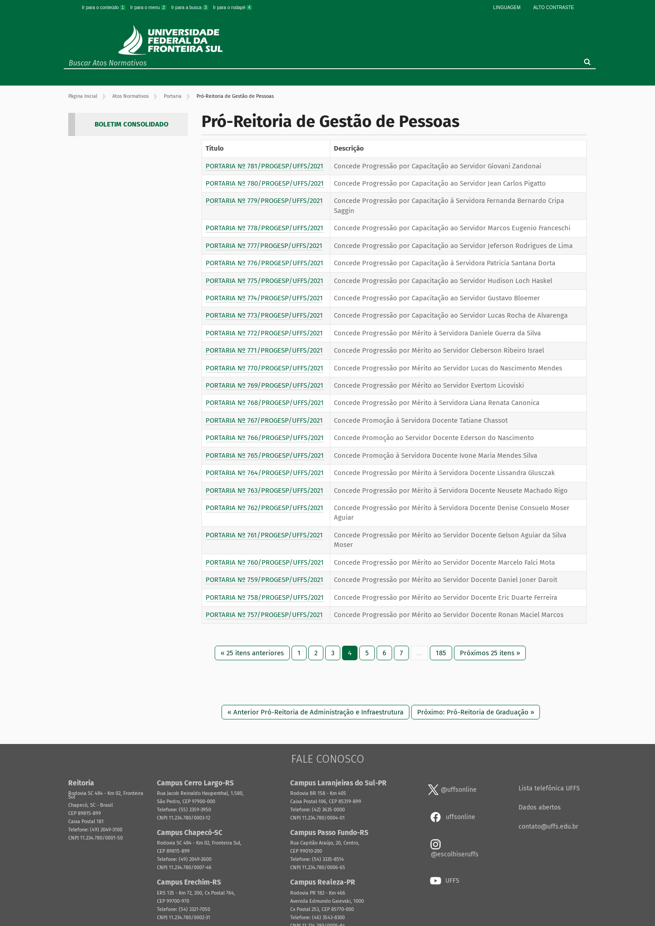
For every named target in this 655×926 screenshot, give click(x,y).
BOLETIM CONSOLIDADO (131, 124)
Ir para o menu (148, 7)
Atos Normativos (130, 96)
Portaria (172, 96)
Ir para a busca (190, 7)
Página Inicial (82, 96)
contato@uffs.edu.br (548, 826)
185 (441, 653)
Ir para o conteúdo (104, 7)
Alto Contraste (553, 7)
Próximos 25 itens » (490, 653)
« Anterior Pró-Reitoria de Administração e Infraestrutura (315, 712)
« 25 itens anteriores (252, 653)
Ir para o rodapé (232, 7)
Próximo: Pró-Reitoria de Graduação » (475, 712)
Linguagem (506, 7)
